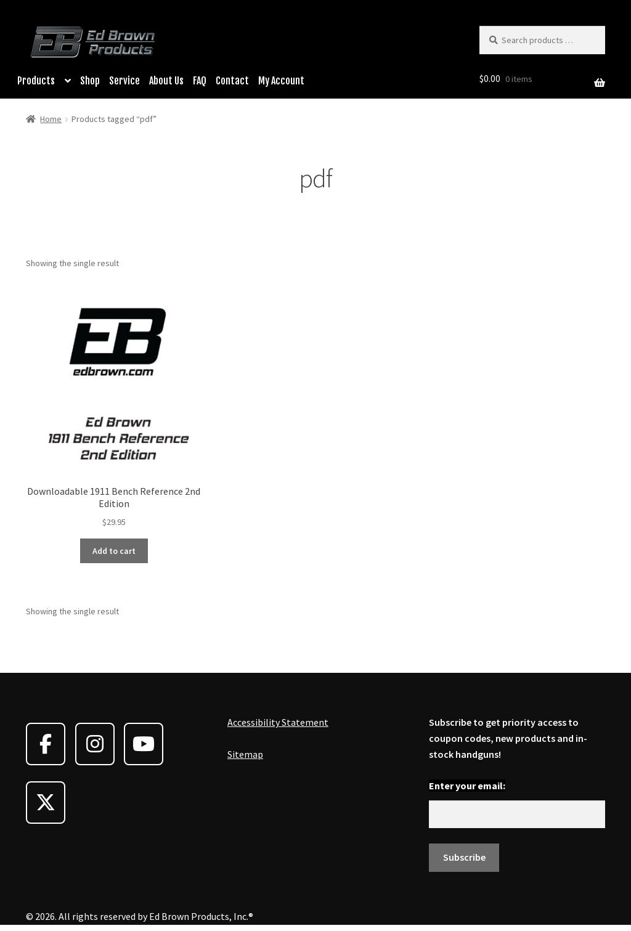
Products (36, 80)
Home (51, 118)
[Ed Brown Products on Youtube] (143, 744)
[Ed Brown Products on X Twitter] (45, 802)
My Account (281, 80)
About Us (166, 80)
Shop (90, 80)
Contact (232, 80)
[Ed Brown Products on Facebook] (45, 744)
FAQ (199, 80)
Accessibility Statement (277, 722)
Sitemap (245, 754)
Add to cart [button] (114, 550)
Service (124, 80)
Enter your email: (467, 785)
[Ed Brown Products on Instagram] (95, 744)
